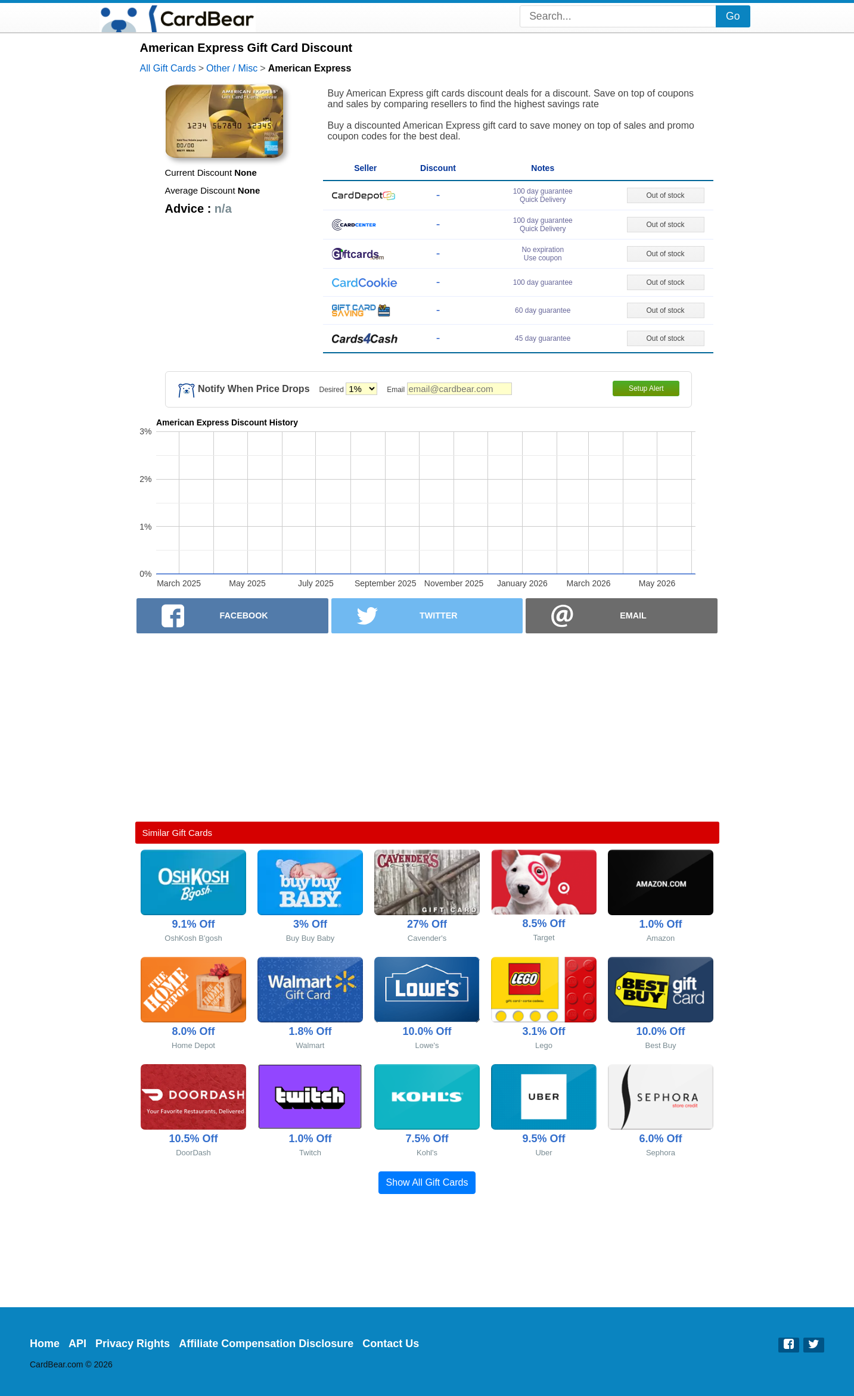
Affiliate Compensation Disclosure (266, 1344)
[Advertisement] (427, 727)
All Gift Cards (168, 68)
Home (45, 1344)
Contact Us (390, 1344)
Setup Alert (646, 388)
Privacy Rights (132, 1344)
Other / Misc (231, 68)
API (77, 1344)
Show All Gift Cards (427, 1182)
